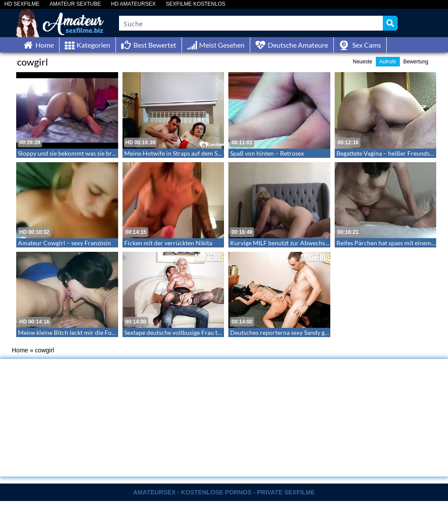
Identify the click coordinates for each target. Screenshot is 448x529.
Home (20, 350)
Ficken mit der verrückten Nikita (168, 243)
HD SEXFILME (21, 4)
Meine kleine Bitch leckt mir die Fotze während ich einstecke (99, 332)
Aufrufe (387, 62)
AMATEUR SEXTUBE (75, 4)
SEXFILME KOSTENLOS (195, 4)
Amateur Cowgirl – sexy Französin (64, 243)
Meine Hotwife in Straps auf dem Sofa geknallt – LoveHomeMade (212, 153)
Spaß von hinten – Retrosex (267, 153)
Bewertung (415, 62)
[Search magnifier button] (390, 23)
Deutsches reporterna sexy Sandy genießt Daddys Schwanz (309, 332)
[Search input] (251, 23)
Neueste (362, 62)
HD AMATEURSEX (133, 4)
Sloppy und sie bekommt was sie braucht (72, 153)
